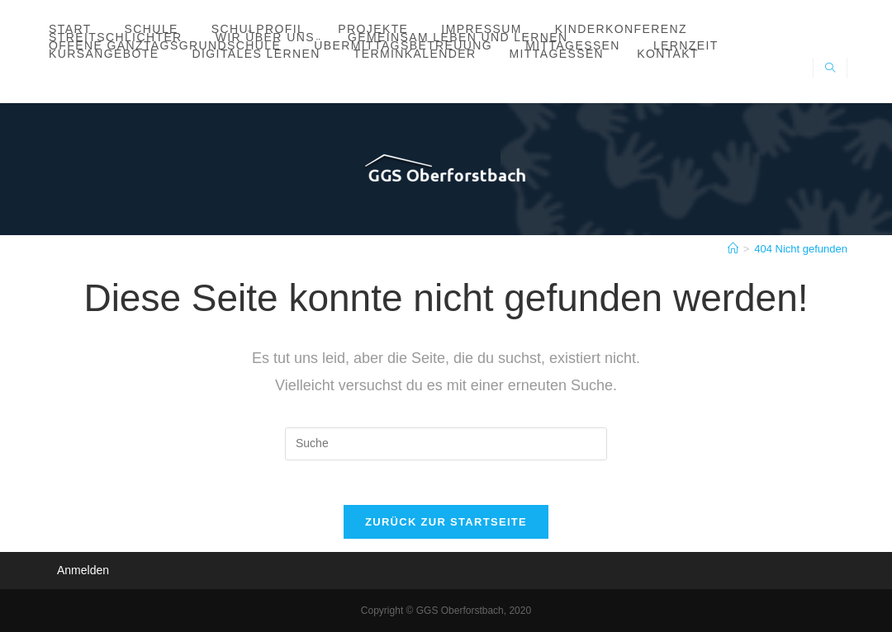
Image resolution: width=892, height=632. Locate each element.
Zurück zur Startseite (446, 527)
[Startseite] (733, 249)
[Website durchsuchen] (830, 69)
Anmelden (83, 570)
